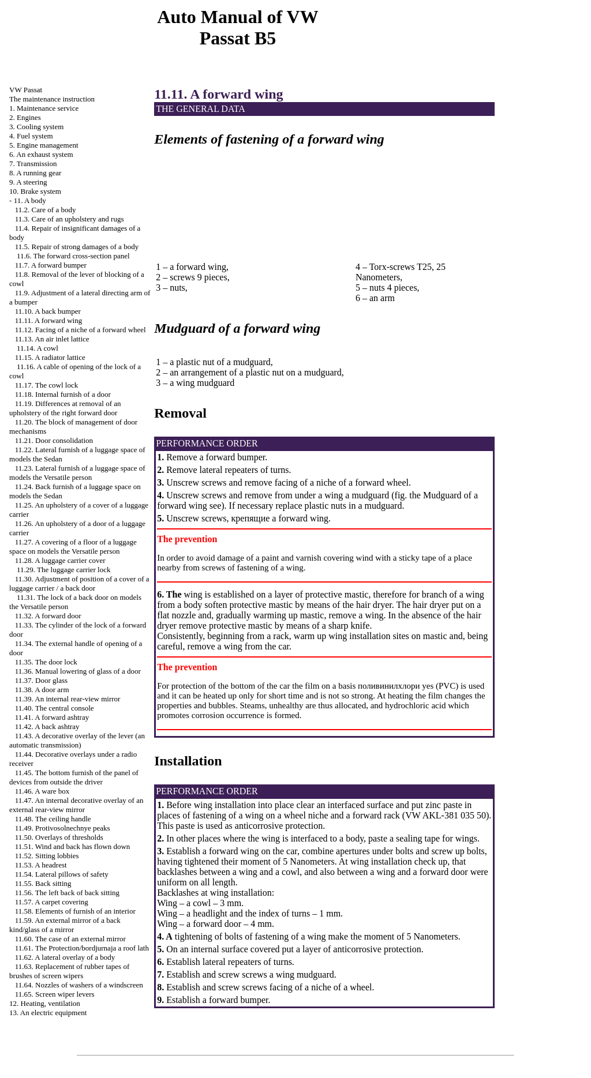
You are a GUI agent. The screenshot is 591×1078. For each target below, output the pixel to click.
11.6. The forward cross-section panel (73, 255)
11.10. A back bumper (48, 311)
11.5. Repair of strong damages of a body (77, 246)
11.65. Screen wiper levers (55, 994)
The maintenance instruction (52, 99)
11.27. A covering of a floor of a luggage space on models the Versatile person (73, 546)
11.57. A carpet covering (51, 901)
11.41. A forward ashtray (52, 717)
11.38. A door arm (42, 689)
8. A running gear (35, 172)
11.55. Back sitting (43, 883)
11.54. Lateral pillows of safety (62, 874)
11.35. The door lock (46, 662)
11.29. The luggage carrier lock (63, 569)
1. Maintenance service (43, 108)
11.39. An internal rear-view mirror (68, 698)
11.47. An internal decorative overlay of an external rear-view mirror (76, 805)
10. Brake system (35, 191)
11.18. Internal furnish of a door (63, 394)
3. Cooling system (36, 126)
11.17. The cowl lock (46, 385)
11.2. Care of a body (45, 209)
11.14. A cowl (37, 348)
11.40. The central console (54, 708)
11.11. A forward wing (48, 320)
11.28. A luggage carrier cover (60, 560)
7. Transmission (33, 163)
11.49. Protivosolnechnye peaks (62, 828)
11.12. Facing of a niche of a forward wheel (80, 329)
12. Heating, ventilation (44, 1003)
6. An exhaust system (41, 154)
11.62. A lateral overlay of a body (65, 957)
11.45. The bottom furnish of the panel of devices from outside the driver (74, 777)
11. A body (30, 200)
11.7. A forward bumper (51, 265)
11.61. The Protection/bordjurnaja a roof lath (82, 948)
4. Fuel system (31, 136)
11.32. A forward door (48, 615)
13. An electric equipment (48, 1012)
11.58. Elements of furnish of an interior (75, 911)
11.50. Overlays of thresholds (59, 837)
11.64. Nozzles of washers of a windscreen (79, 985)
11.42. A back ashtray (47, 726)
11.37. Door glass (41, 680)
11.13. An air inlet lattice (52, 339)
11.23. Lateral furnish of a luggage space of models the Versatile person (77, 473)
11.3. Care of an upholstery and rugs (69, 219)
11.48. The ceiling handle (53, 818)
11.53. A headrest (41, 865)
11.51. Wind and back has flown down (72, 846)
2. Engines (25, 117)
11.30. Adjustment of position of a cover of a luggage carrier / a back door (79, 583)
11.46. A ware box (42, 791)
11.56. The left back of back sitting (67, 892)
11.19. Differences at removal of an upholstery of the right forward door (65, 408)
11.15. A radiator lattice (50, 357)
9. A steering (28, 182)
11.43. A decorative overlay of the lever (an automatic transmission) (77, 740)
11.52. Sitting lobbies (47, 855)
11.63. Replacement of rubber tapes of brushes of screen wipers (69, 971)
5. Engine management (43, 145)
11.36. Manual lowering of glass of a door (78, 671)
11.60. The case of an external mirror (70, 938)
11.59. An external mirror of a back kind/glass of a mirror (65, 925)
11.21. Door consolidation (54, 440)
